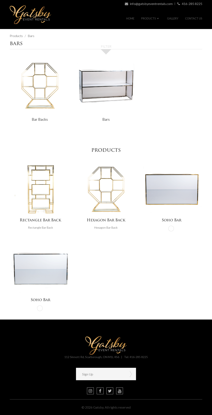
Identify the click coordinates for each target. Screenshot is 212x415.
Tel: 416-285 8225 (136, 357)
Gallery (172, 18)
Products (148, 18)
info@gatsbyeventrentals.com (149, 4)
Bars (31, 36)
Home (130, 18)
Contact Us (193, 18)
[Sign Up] (101, 374)
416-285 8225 (189, 3)
